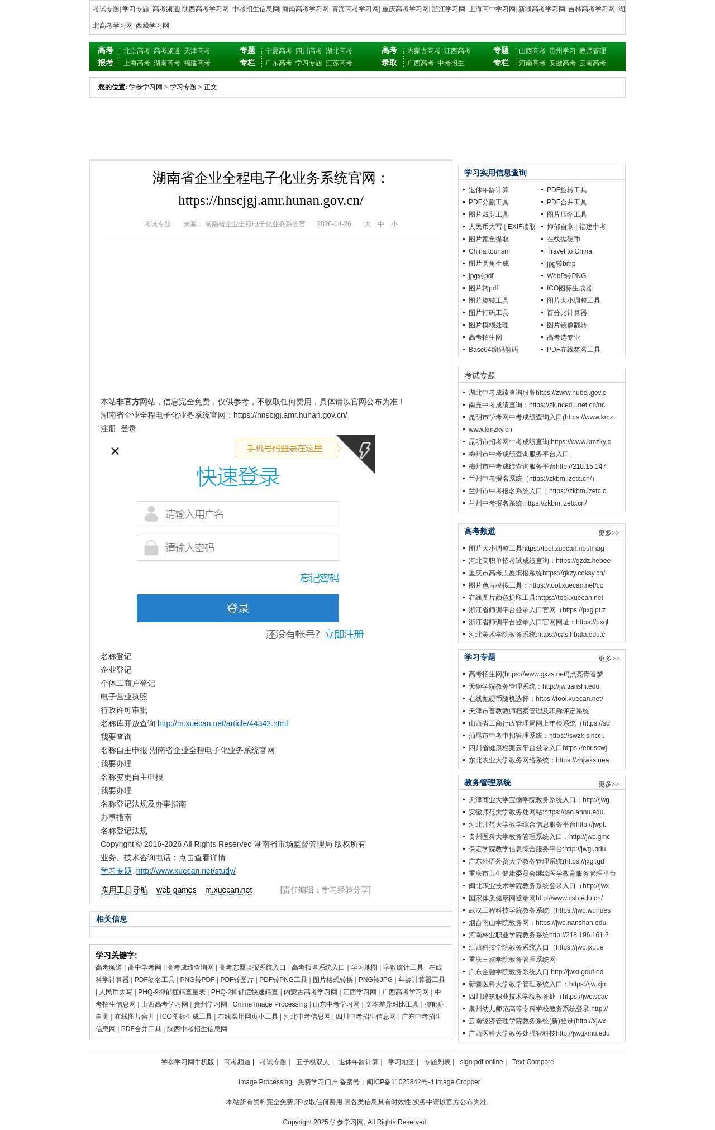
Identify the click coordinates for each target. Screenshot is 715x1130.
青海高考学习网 (355, 9)
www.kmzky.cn (490, 429)
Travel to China (569, 251)
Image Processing (265, 1082)
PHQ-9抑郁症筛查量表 (172, 992)
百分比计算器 (567, 313)
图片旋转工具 (489, 300)
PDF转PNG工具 (283, 980)
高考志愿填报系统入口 (252, 967)
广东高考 (278, 63)
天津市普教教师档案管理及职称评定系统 (529, 711)
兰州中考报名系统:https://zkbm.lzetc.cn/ (528, 503)
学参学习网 (146, 87)
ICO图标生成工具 (186, 1017)
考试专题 (106, 9)
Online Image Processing (269, 1004)
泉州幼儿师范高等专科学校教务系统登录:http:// (538, 1009)
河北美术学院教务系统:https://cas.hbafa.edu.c (537, 634)
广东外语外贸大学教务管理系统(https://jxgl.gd (536, 861)
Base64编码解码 (493, 350)
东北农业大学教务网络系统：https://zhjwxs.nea (539, 760)
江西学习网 (359, 992)
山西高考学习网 (164, 1004)
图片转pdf (483, 288)
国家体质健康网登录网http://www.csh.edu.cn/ (536, 898)
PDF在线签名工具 (573, 350)
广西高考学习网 (405, 992)
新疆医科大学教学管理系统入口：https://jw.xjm (538, 984)
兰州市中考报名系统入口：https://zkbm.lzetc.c (537, 491)
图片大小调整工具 (573, 300)
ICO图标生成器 (569, 288)
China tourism (489, 251)
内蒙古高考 (424, 51)
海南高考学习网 (305, 9)
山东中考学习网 (336, 1004)
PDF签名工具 (155, 980)
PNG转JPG (376, 980)
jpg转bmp (561, 264)
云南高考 (592, 63)
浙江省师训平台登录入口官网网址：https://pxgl (538, 622)
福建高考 (197, 63)
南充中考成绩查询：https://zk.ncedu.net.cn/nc (537, 405)
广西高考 (420, 63)
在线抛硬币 (563, 239)
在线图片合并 (135, 1017)
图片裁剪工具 (489, 214)
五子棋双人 (313, 1062)
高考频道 (165, 9)
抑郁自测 (560, 227)
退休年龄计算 (489, 190)
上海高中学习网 (492, 9)
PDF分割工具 (489, 202)
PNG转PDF (197, 980)
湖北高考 (339, 51)
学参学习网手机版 (187, 1062)
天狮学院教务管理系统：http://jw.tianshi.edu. (535, 686)
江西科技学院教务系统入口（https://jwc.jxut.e (536, 947)
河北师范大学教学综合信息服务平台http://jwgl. (537, 824)
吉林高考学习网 (591, 9)
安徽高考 (562, 63)
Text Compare (533, 1062)
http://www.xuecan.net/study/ (186, 870)
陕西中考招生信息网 (197, 1029)
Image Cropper (458, 1082)
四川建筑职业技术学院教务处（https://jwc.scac (538, 996)
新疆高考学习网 (541, 9)
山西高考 (532, 51)
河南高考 (532, 63)
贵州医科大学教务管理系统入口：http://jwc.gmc (539, 837)
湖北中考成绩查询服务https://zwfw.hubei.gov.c (537, 393)
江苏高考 (339, 63)
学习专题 (135, 9)
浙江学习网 (448, 9)
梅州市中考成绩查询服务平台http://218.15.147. (538, 466)
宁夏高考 (278, 51)
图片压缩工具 (567, 214)
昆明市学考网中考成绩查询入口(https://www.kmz (541, 417)
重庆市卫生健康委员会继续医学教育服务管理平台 (542, 874)
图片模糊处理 (489, 325)
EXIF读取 (522, 227)
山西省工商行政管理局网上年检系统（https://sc (539, 723)
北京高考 (136, 51)
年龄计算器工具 (421, 980)
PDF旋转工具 (567, 190)
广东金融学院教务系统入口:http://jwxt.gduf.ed (536, 972)
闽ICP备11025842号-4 (399, 1082)
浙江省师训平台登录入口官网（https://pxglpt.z (537, 610)
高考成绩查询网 (190, 967)
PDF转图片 (237, 980)
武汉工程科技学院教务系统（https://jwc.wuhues (540, 910)
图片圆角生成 (489, 264)
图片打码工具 (489, 313)
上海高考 (136, 63)
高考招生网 (485, 337)
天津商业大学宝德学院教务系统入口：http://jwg (539, 800)
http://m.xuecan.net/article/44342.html (223, 723)
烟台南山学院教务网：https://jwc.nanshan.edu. (538, 923)
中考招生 (450, 63)
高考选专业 (563, 337)
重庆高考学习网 (405, 9)
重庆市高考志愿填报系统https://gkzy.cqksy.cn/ (537, 573)
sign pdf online (481, 1062)
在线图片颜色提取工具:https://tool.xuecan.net (536, 598)
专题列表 (437, 1062)
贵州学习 (562, 51)
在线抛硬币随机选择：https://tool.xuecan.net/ (536, 699)
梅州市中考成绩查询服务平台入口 (519, 454)
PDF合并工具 (141, 1029)
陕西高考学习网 (205, 9)
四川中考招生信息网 (366, 1017)
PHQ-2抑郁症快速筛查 (245, 992)
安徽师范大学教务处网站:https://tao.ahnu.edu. (537, 812)
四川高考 (308, 51)
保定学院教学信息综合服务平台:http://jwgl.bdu (537, 849)
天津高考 (197, 51)
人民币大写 (115, 992)
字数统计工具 (403, 967)
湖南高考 (167, 63)
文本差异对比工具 (392, 1004)
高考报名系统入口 (318, 967)
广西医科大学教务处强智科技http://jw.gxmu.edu (539, 1033)
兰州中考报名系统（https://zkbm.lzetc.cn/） (533, 479)
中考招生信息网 (255, 9)
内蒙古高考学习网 (310, 992)
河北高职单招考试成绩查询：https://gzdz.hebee (540, 561)
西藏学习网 (152, 26)
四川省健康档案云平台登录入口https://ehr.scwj (538, 748)
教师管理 (592, 51)
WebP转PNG (566, 276)
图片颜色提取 (489, 239)
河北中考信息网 (307, 1017)
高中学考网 (144, 967)
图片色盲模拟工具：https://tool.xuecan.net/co (536, 585)
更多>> (608, 533)
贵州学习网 (210, 1004)
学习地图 (364, 967)
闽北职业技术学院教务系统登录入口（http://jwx (539, 886)
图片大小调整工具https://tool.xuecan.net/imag (536, 548)
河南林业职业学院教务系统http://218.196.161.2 (539, 935)
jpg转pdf (481, 276)
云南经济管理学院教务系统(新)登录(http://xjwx (537, 1021)
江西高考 (457, 51)
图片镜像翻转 (567, 325)
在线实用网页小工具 (248, 1017)
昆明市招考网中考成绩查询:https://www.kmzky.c (540, 442)
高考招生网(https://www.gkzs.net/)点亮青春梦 (536, 674)
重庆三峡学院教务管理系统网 (512, 960)
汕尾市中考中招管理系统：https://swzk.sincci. (536, 736)
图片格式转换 (333, 980)
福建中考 (592, 227)
